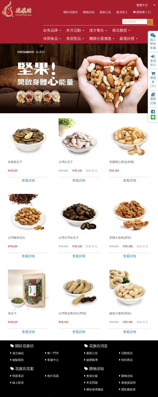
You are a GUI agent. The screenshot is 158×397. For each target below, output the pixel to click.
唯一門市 (53, 353)
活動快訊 (127, 353)
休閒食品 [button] (52, 39)
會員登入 (122, 12)
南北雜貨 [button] (121, 30)
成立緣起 (18, 353)
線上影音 (18, 382)
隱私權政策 (128, 389)
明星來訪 (18, 376)
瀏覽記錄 (153, 99)
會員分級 (92, 376)
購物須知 (89, 12)
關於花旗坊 (70, 12)
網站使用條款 (95, 389)
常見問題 (92, 382)
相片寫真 (53, 376)
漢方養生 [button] (98, 30)
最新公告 (105, 12)
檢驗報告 (18, 360)
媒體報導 (92, 360)
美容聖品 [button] (75, 39)
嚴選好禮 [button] (128, 39)
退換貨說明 (128, 382)
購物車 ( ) (142, 12)
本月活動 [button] (75, 30)
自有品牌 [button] (52, 30)
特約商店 (127, 360)
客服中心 (53, 360)
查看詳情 (28, 180)
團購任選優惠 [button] (101, 39)
